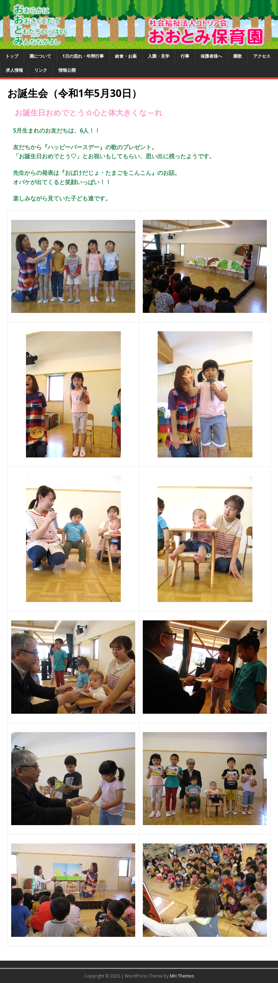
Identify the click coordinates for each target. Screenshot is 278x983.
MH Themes (182, 976)
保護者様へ (211, 56)
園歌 (237, 56)
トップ (11, 56)
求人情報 (14, 70)
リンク (40, 70)
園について (40, 56)
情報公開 (67, 70)
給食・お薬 (126, 56)
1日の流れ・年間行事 (83, 56)
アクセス (261, 56)
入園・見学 (158, 56)
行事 (185, 56)
